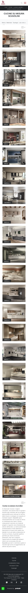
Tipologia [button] (15, 22)
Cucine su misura (18, 7)
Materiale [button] (9, 22)
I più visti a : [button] (22, 22)
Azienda (14, 558)
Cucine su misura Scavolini (14, 9)
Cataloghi (14, 568)
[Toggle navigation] (25, 3)
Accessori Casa (14, 565)
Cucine (10, 7)
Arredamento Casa (14, 563)
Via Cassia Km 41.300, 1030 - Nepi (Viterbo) (14, 578)
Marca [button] (4, 22)
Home (6, 7)
